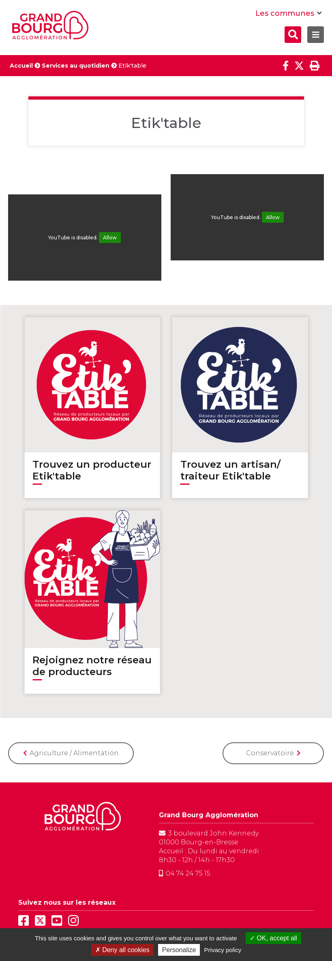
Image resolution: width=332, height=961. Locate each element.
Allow (110, 237)
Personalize (179, 949)
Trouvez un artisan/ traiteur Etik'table (230, 470)
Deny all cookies (122, 949)
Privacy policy (223, 949)
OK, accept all (273, 938)
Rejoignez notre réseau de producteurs (92, 666)
